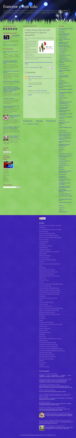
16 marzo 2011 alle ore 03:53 (37, 76)
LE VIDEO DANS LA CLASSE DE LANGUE (49, 292)
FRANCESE (61, 81)
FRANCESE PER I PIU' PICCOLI (46, 270)
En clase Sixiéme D (63, 68)
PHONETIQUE (62, 163)
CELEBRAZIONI (62, 51)
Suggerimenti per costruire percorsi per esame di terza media (14, 116)
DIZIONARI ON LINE (63, 66)
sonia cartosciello (34, 67)
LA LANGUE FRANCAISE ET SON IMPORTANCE (65, 102)
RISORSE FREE (62, 174)
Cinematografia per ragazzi (64, 55)
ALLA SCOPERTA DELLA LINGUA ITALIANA (64, 34)
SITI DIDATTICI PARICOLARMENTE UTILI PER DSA (65, 191)
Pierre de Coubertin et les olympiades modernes (14, 136)
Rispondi (30, 86)
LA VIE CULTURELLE (64, 105)
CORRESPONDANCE (63, 59)
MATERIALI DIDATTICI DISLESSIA (11, 81)
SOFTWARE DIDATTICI (64, 194)
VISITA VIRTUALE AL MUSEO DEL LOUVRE (49, 384)
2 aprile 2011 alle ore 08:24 (41, 90)
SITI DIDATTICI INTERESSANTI (62, 177)
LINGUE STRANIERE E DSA (65, 127)
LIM (60, 125)
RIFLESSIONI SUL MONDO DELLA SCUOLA (65, 172)
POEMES (61, 167)
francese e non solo (20, 6)
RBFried (45, 435)
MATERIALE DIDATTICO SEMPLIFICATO (64, 145)
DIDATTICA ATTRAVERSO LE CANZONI (48, 251)
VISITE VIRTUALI (63, 211)
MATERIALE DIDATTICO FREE (46, 312)
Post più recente (27, 121)
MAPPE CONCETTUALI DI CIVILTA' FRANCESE (65, 135)
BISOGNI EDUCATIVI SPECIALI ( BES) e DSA (64, 46)
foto (59, 78)
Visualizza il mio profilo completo (10, 45)
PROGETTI (61, 169)
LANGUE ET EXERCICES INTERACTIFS (64, 111)
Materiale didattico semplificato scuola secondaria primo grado (11, 107)
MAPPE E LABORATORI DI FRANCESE (48, 310)
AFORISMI (61, 32)
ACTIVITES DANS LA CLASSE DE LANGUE (49, 225)
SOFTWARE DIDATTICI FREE (65, 196)
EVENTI (60, 73)
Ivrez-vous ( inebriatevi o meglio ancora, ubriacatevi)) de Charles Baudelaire (11, 127)
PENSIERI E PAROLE (63, 161)
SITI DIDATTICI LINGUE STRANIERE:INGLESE (64, 187)
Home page (8, 17)
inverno (60, 100)
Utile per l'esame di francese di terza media (48, 373)
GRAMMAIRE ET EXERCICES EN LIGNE (48, 276)
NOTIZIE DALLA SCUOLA (65, 153)
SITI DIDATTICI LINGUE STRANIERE (64, 184)
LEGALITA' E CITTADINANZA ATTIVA (48, 294)
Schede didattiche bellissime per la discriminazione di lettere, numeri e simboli (10, 62)
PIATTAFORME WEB (63, 165)
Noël (60, 151)
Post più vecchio (51, 121)
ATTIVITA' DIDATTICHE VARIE (46, 233)
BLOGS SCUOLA (62, 49)
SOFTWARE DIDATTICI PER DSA (46, 356)
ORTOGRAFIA (62, 159)
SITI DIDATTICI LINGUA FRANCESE (47, 344)
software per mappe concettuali (65, 202)
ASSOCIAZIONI (62, 37)
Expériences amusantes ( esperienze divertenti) (64, 76)
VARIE (60, 209)
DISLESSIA (61, 64)
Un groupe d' (61, 207)
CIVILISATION (62, 57)
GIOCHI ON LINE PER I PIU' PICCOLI (47, 272)
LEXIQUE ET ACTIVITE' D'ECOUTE (47, 298)
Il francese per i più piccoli (8, 98)
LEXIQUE (61, 120)
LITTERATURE (62, 130)
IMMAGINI (61, 96)
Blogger (54, 435)
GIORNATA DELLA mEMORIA (66, 89)
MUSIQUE (61, 149)
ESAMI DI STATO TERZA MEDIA (46, 259)
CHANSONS (61, 53)
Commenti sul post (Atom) (33, 124)
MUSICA (61, 147)
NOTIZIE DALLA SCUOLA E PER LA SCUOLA (65, 156)
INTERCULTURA (63, 98)
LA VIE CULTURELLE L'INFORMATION (64, 108)
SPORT (60, 205)
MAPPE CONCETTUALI (64, 132)
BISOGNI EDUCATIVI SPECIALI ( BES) (64, 43)
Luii (29, 76)
